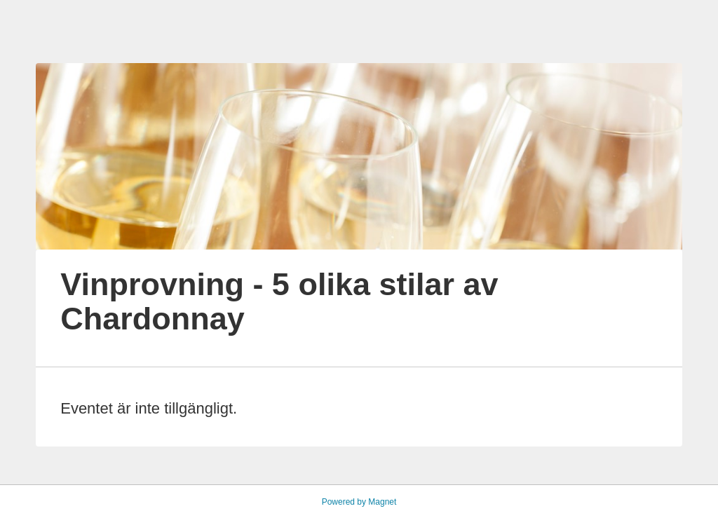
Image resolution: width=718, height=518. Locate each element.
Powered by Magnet (359, 502)
